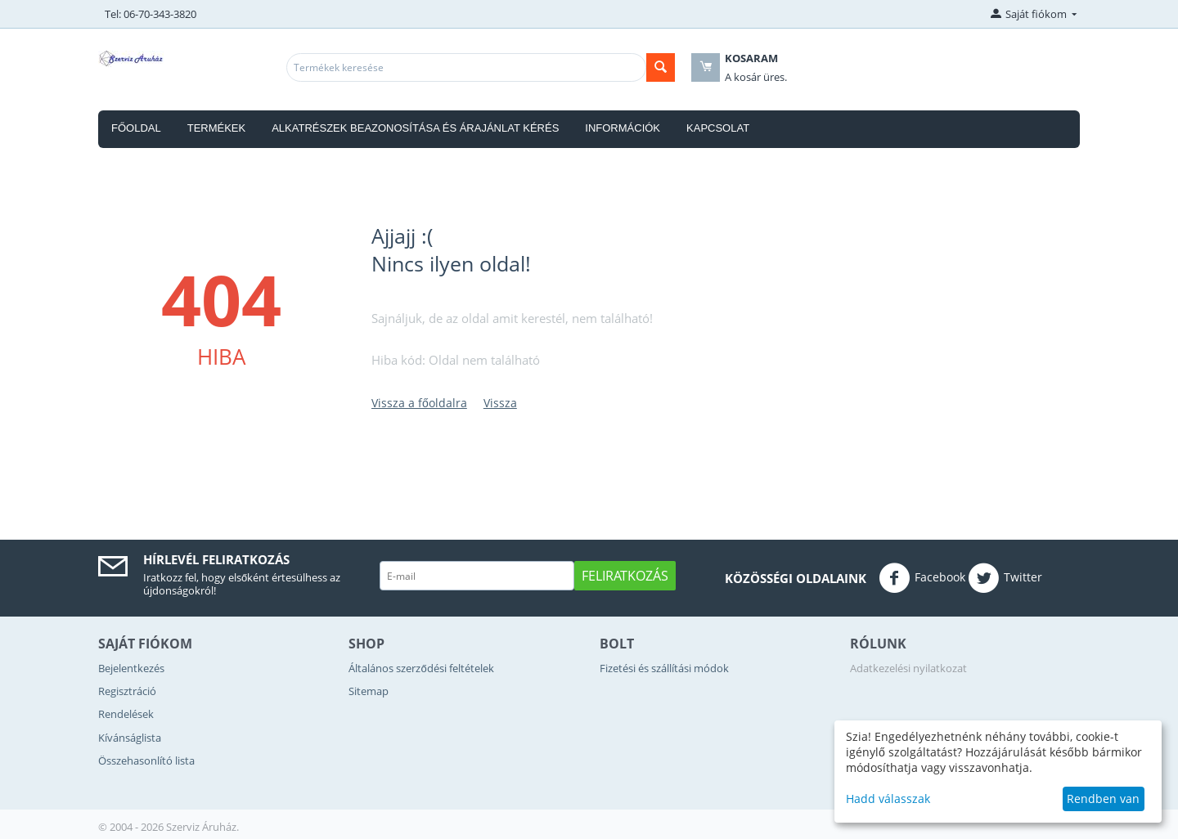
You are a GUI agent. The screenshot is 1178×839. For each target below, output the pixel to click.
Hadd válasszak (888, 798)
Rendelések (126, 714)
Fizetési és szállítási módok (664, 668)
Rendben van (1103, 798)
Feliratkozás (625, 576)
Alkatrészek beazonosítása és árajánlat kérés (415, 128)
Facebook (922, 578)
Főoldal (136, 128)
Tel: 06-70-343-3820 (150, 14)
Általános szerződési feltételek (420, 668)
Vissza (500, 403)
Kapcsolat (717, 128)
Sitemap (368, 691)
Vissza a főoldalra (419, 403)
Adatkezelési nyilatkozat (908, 668)
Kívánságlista (129, 737)
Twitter (1005, 578)
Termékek (216, 128)
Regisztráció (127, 691)
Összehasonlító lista (146, 760)
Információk (622, 128)
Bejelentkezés (131, 668)
